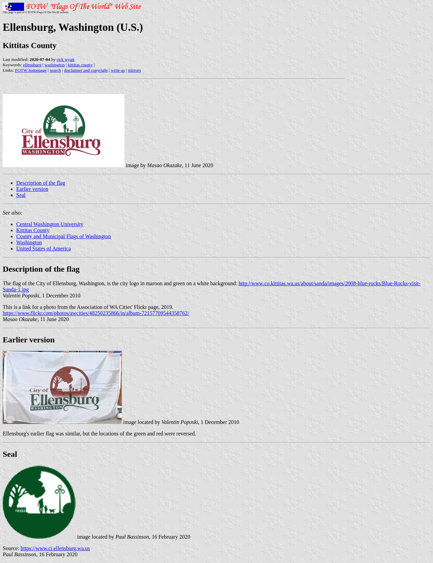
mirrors (134, 70)
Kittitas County (32, 230)
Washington (29, 242)
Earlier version (32, 189)
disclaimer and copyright (86, 70)
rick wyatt (65, 59)
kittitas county (80, 64)
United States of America (43, 248)
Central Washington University (49, 224)
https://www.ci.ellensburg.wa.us (55, 548)
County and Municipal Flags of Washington (63, 236)
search (55, 70)
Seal (21, 195)
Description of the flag (40, 183)
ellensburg (32, 64)
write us (118, 70)
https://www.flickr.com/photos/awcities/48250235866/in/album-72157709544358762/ (96, 313)
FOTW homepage (30, 70)
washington (54, 64)
